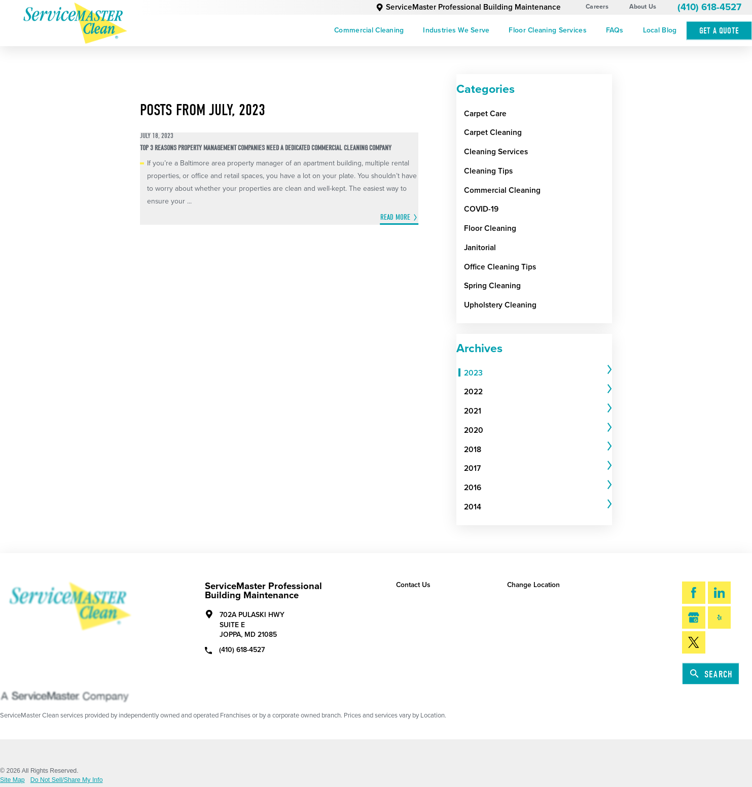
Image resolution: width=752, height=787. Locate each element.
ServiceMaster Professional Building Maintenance (468, 7)
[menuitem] (369, 31)
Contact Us (413, 584)
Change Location (533, 584)
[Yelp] (719, 617)
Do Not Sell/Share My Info (66, 780)
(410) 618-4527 (709, 7)
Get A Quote (719, 31)
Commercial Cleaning (369, 30)
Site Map (12, 780)
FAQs (615, 30)
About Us (642, 7)
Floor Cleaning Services (547, 30)
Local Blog (660, 30)
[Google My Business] (693, 617)
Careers (597, 7)
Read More (395, 217)
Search (711, 674)
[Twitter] (693, 642)
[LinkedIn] (719, 592)
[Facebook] (693, 592)
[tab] (538, 373)
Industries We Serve (456, 30)
